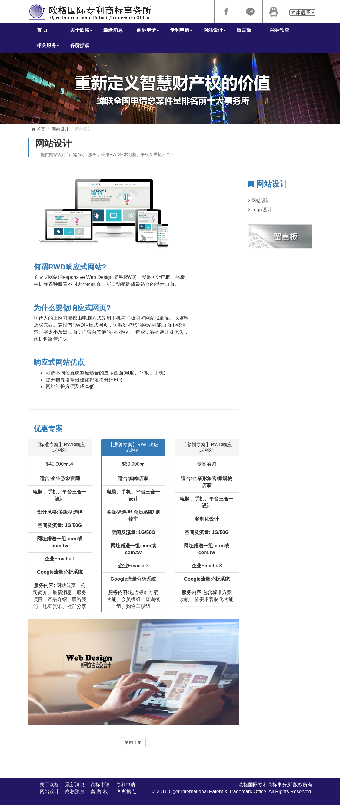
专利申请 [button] (181, 30)
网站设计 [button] (214, 30)
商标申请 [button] (148, 30)
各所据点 (79, 45)
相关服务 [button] (48, 45)
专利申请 (125, 784)
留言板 (244, 30)
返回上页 (133, 742)
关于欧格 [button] (81, 30)
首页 (38, 129)
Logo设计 (261, 209)
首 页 (42, 30)
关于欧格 (49, 784)
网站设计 (60, 129)
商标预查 (279, 30)
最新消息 (113, 30)
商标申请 (100, 784)
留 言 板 (101, 791)
